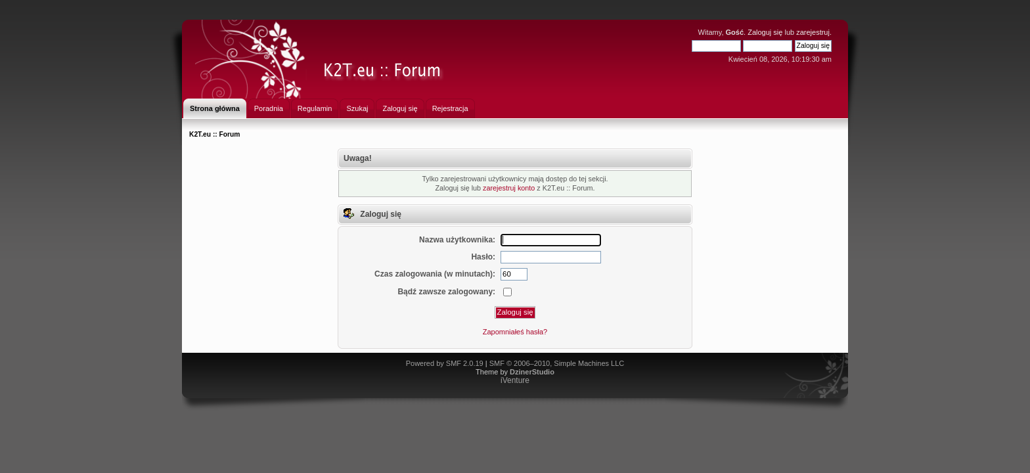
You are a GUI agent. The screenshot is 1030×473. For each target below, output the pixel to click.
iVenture (515, 380)
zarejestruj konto (509, 188)
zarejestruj (813, 32)
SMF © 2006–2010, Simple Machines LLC (557, 363)
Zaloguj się (765, 32)
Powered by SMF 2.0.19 (444, 363)
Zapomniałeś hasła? (515, 332)
